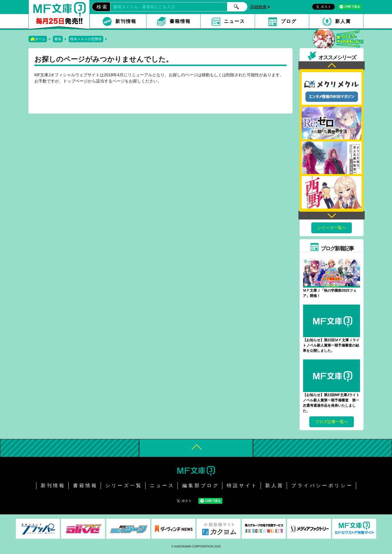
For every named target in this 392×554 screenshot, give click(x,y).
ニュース (234, 21)
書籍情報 (180, 21)
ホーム (40, 39)
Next (331, 214)
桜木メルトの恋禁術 (86, 39)
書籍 (57, 39)
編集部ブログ (200, 485)
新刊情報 (125, 21)
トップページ (75, 81)
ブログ (289, 21)
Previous (331, 65)
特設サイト (242, 485)
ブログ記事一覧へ (331, 421)
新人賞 (343, 21)
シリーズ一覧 (123, 485)
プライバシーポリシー (322, 485)
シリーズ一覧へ (331, 227)
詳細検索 (258, 6)
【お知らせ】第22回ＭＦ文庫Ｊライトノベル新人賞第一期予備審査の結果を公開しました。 (331, 345)
